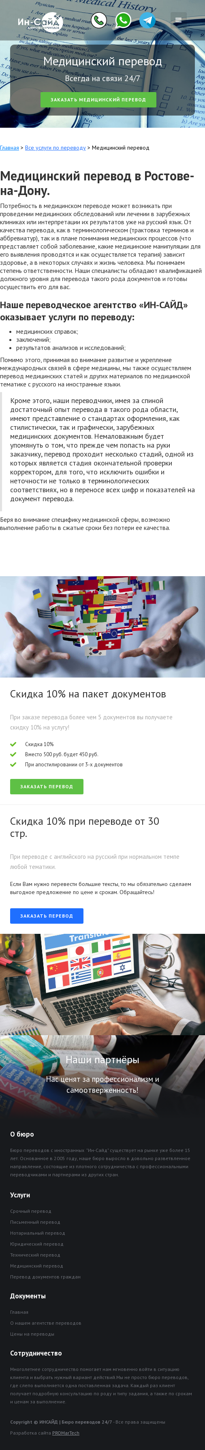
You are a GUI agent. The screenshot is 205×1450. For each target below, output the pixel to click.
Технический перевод (35, 1255)
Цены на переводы (32, 1334)
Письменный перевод (35, 1222)
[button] (179, 20)
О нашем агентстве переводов (45, 1323)
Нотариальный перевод (37, 1233)
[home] (38, 20)
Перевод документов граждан (45, 1277)
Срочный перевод (30, 1211)
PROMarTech (65, 1433)
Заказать (98, 100)
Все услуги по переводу (55, 147)
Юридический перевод (37, 1244)
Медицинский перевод (36, 1266)
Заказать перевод (46, 786)
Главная (9, 147)
